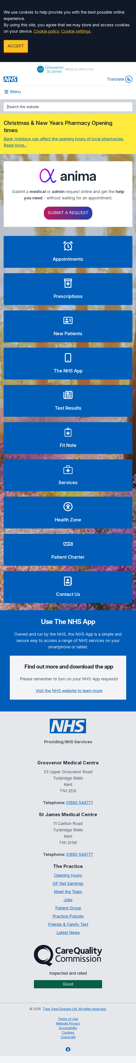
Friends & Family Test (68, 924)
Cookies (68, 1032)
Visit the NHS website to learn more (69, 690)
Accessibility (68, 1028)
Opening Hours (68, 875)
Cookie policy (46, 31)
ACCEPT (16, 46)
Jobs (68, 899)
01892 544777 (79, 802)
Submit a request (68, 212)
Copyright (68, 1037)
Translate (119, 79)
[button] (68, 252)
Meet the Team (68, 891)
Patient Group (68, 908)
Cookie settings (76, 31)
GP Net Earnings (68, 883)
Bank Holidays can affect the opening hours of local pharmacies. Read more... (64, 142)
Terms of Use (68, 1019)
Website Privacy (68, 1023)
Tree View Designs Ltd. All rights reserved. (74, 1009)
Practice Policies (68, 916)
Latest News (68, 932)
